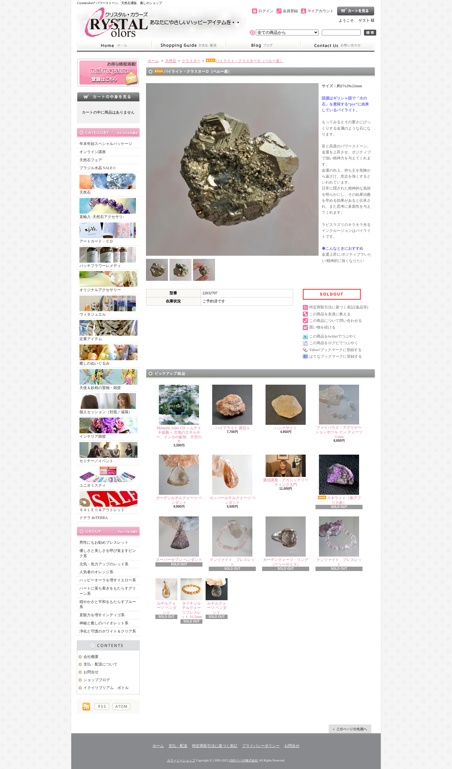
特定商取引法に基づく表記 (214, 746)
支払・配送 (178, 746)
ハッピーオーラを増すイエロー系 (107, 580)
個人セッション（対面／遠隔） (107, 403)
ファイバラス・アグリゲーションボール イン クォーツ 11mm (339, 412)
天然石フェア (90, 160)
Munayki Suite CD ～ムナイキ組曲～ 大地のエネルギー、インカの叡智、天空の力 (179, 414)
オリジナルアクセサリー (108, 281)
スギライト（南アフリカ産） (339, 480)
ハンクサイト (286, 407)
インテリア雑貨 (108, 428)
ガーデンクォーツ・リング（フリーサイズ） (285, 541)
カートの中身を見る (108, 96)
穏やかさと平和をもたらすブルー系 (107, 604)
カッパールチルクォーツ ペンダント (232, 480)
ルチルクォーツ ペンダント (166, 596)
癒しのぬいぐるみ (108, 355)
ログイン (265, 11)
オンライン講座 (92, 152)
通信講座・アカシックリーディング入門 (285, 471)
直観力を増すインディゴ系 (102, 615)
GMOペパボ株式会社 (243, 760)
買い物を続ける (322, 327)
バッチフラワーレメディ (107, 257)
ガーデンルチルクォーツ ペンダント (179, 480)
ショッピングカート (355, 11)
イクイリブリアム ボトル (106, 688)
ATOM (121, 706)
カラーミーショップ (181, 760)
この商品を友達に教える (330, 314)
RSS (101, 706)
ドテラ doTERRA (93, 517)
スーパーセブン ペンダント (179, 539)
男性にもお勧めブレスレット (103, 542)
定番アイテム (108, 330)
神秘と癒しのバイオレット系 (103, 623)
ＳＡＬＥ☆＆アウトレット (108, 501)
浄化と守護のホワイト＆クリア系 (107, 631)
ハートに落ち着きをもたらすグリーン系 (107, 591)
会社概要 (91, 656)
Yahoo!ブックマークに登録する (335, 350)
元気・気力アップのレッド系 (103, 564)
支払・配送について (188, 46)
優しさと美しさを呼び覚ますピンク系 (107, 553)
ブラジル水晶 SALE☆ (97, 168)
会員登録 (290, 11)
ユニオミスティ (107, 477)
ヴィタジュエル (107, 306)
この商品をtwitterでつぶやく (333, 336)
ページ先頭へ (350, 728)
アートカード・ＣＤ (107, 232)
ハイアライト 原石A (232, 407)
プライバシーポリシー (261, 746)
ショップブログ (263, 46)
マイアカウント (320, 11)
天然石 (107, 184)
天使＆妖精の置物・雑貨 (108, 379)
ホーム (114, 46)
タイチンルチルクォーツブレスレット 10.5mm (191, 598)
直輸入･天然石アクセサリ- (107, 208)
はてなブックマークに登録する (335, 356)
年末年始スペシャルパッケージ (105, 144)
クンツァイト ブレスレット (232, 541)
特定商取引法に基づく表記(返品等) (338, 307)
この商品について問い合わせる (335, 320)
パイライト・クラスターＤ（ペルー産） (244, 61)
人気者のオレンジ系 (96, 572)
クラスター (191, 61)
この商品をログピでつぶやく (333, 343)
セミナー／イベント (108, 452)
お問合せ (337, 46)
